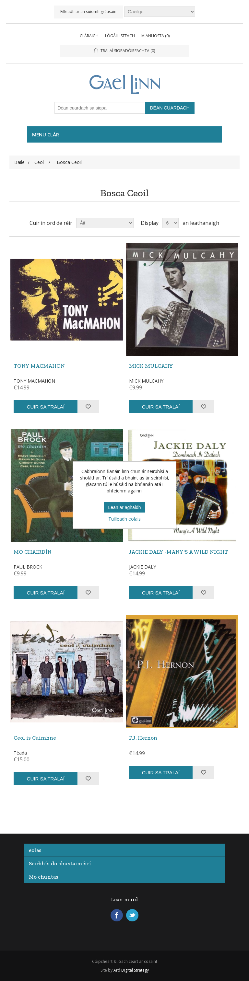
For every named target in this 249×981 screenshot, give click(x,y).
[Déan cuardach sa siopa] (99, 108)
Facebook (117, 915)
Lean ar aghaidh (124, 507)
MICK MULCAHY (151, 366)
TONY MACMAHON (39, 366)
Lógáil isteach (120, 36)
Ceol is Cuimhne (35, 737)
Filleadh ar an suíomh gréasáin (88, 11)
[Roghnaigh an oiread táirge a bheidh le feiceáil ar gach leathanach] (170, 223)
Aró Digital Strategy (131, 970)
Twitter (132, 915)
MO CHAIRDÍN (33, 551)
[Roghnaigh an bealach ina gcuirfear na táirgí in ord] (105, 223)
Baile (19, 162)
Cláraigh (89, 36)
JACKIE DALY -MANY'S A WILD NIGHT (178, 551)
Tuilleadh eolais (124, 519)
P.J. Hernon (143, 737)
